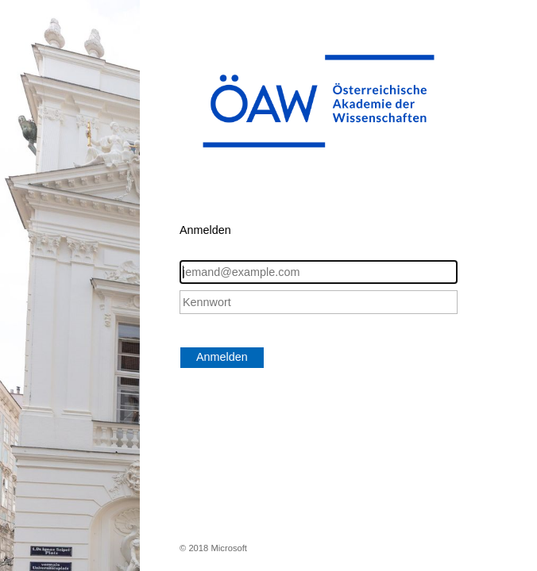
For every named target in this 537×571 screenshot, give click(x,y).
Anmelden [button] (222, 357)
